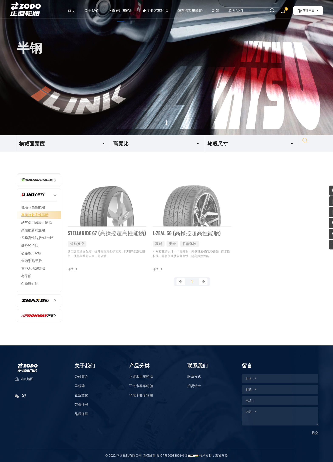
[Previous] (180, 287)
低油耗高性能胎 (33, 207)
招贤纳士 (194, 386)
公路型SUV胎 (31, 253)
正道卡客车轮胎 (159, 10)
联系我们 (240, 10)
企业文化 (81, 395)
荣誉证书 (81, 405)
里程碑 (80, 386)
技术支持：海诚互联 (213, 456)
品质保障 (81, 414)
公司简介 (81, 377)
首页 (75, 10)
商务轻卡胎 (29, 246)
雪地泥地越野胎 (33, 268)
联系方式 (194, 377)
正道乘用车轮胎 (125, 10)
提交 (315, 433)
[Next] (203, 287)
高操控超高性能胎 (34, 215)
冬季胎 (26, 276)
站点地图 (24, 382)
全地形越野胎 (31, 261)
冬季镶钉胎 (29, 284)
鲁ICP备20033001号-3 (171, 456)
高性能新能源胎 (33, 230)
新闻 (219, 10)
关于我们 (96, 10)
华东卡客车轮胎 (194, 10)
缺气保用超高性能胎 (36, 223)
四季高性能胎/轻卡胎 (37, 238)
